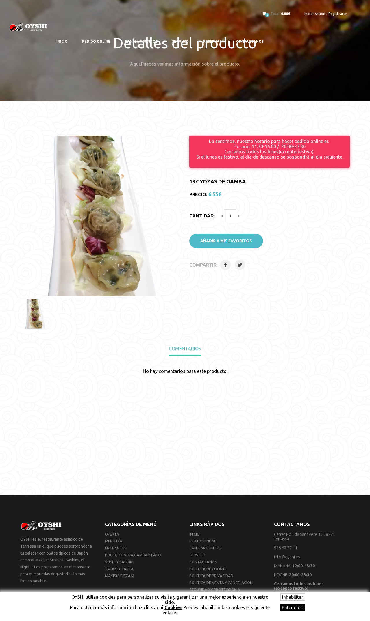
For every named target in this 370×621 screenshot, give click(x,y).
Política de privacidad (211, 576)
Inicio (62, 41)
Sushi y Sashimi (119, 562)
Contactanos (250, 41)
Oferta (112, 534)
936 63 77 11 (285, 548)
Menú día (113, 541)
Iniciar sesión (314, 14)
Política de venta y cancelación (221, 583)
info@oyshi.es (287, 557)
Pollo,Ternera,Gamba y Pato (133, 555)
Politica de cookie (207, 569)
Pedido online (96, 41)
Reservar (212, 41)
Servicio (180, 41)
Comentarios (185, 348)
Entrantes (116, 548)
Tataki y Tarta (119, 569)
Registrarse (337, 14)
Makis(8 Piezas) (119, 576)
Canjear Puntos (141, 41)
